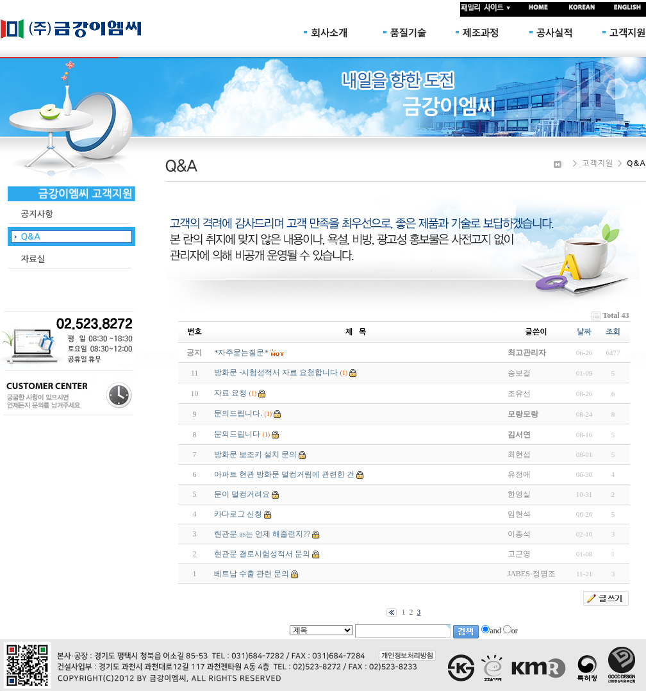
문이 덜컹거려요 (242, 494)
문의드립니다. (238, 413)
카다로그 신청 (238, 514)
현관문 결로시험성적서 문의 (262, 553)
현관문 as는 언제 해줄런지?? (262, 533)
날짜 (584, 332)
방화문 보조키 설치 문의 (255, 454)
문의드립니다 (237, 433)
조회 (613, 332)
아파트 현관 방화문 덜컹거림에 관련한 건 (284, 474)
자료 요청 (230, 392)
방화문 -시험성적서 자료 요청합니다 (276, 372)
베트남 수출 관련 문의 (251, 573)
